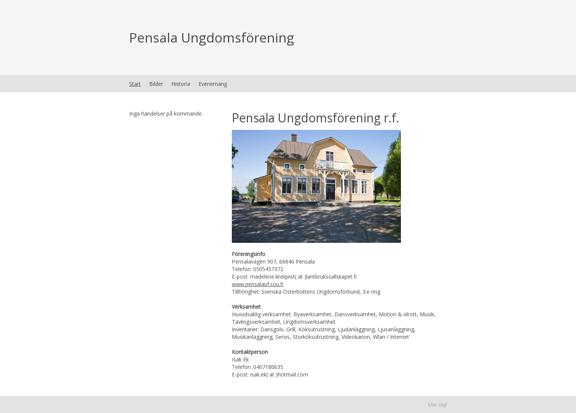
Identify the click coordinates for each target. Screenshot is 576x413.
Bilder (156, 83)
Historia (180, 83)
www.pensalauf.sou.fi (257, 284)
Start (135, 83)
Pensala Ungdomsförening (211, 37)
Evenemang (212, 83)
